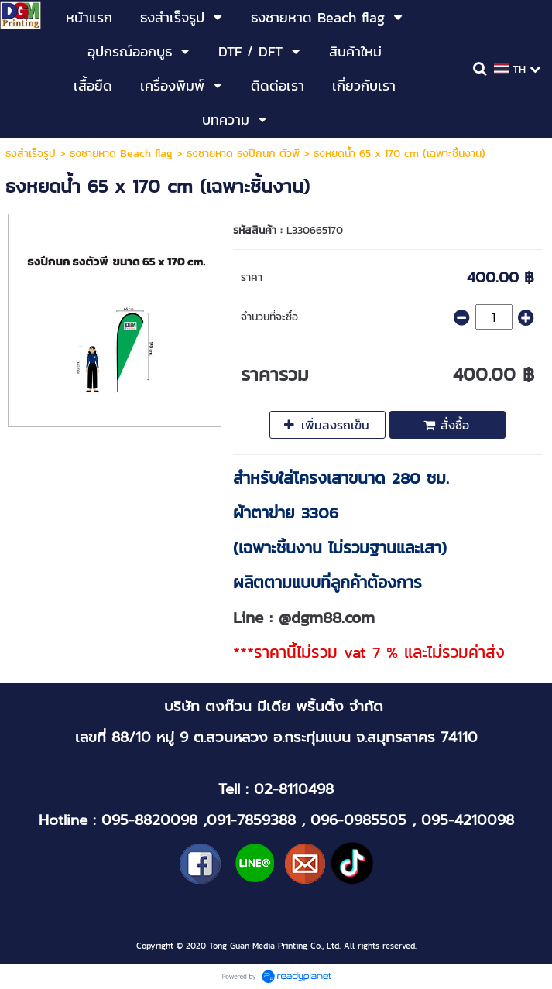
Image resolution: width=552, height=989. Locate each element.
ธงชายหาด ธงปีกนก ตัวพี (243, 153)
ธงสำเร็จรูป (30, 153)
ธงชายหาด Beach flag (121, 153)
